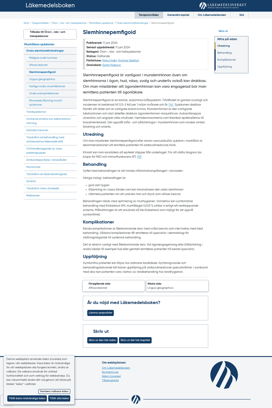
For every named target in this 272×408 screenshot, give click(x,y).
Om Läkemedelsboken (212, 15)
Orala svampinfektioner (44, 93)
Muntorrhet (33, 167)
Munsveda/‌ (45, 102)
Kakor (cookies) (111, 376)
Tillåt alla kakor (59, 398)
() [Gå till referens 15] (139, 156)
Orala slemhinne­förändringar (132, 23)
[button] (113, 286)
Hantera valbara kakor (54, 391)
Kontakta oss (110, 372)
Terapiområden (149, 15)
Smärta (31, 181)
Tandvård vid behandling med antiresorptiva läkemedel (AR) (45, 139)
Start (26, 23)
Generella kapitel (178, 15)
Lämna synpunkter (100, 312)
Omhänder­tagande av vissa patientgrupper (44, 150)
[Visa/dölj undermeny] (73, 50)
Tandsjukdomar (36, 112)
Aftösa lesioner (38, 65)
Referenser (33, 195)
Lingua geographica (42, 79)
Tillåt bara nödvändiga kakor (27, 398)
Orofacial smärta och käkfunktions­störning (48, 121)
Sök (239, 14)
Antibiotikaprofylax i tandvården (46, 160)
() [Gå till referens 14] (171, 104)
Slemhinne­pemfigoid (42, 72)
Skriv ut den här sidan (102, 340)
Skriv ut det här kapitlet (135, 340)
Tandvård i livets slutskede (42, 188)
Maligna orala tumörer (43, 58)
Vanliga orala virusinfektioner (47, 86)
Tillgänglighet (110, 380)
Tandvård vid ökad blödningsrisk (46, 174)
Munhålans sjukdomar (101, 23)
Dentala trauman (37, 130)
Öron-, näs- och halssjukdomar (69, 23)
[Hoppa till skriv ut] (231, 31)
